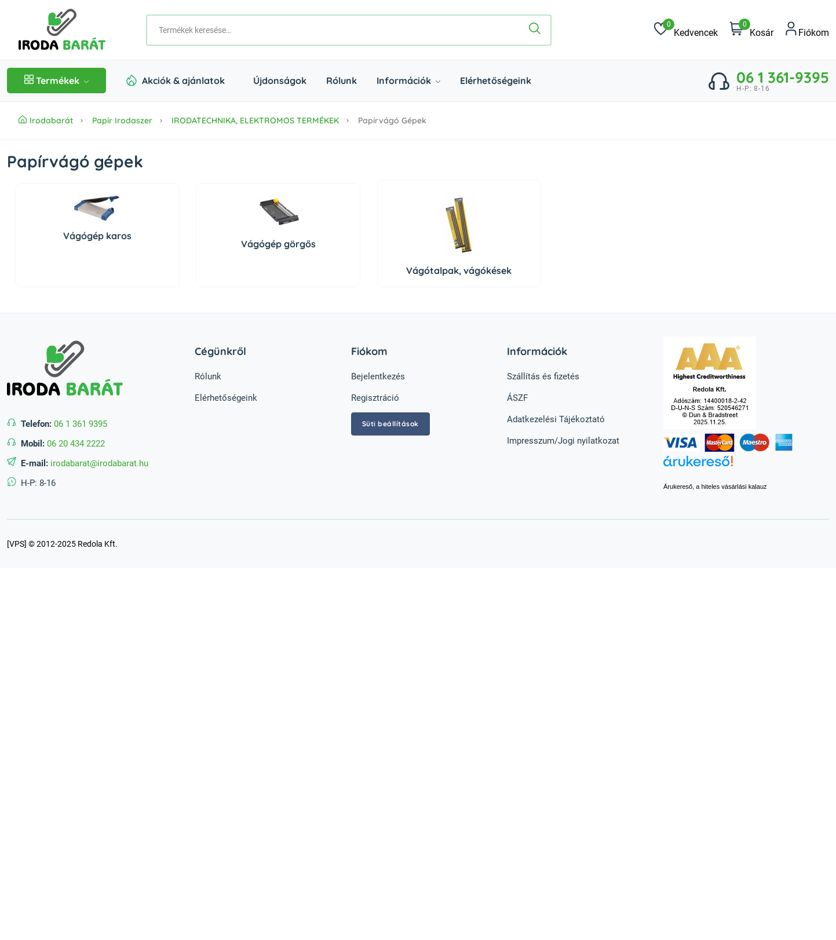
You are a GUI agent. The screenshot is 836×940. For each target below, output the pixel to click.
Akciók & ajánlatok (183, 80)
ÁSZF (517, 398)
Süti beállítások (390, 423)
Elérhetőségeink (495, 80)
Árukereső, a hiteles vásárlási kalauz (715, 486)
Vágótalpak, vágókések (459, 270)
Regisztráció (375, 398)
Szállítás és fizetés (543, 376)
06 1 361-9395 (782, 77)
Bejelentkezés (378, 376)
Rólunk (341, 80)
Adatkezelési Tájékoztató (556, 419)
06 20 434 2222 (76, 443)
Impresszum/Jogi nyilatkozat (563, 441)
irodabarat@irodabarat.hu (99, 463)
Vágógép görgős (278, 244)
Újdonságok (279, 80)
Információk (408, 80)
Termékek (56, 80)
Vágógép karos (97, 236)
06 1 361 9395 (80, 424)
